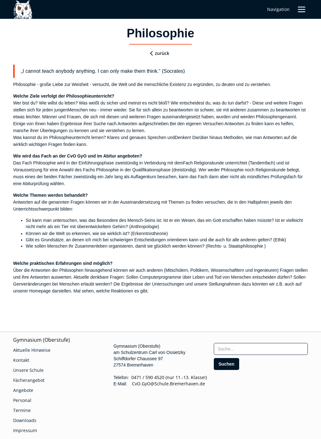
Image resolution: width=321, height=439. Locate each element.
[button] (301, 9)
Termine (22, 410)
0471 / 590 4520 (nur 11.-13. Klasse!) (169, 377)
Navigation (278, 9)
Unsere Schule (28, 370)
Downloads (24, 420)
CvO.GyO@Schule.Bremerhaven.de (166, 384)
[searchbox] (261, 349)
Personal (22, 400)
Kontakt (21, 360)
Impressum (25, 430)
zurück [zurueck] (162, 53)
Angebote (23, 390)
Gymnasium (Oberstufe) (41, 339)
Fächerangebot (29, 380)
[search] (226, 364)
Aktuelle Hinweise (31, 350)
